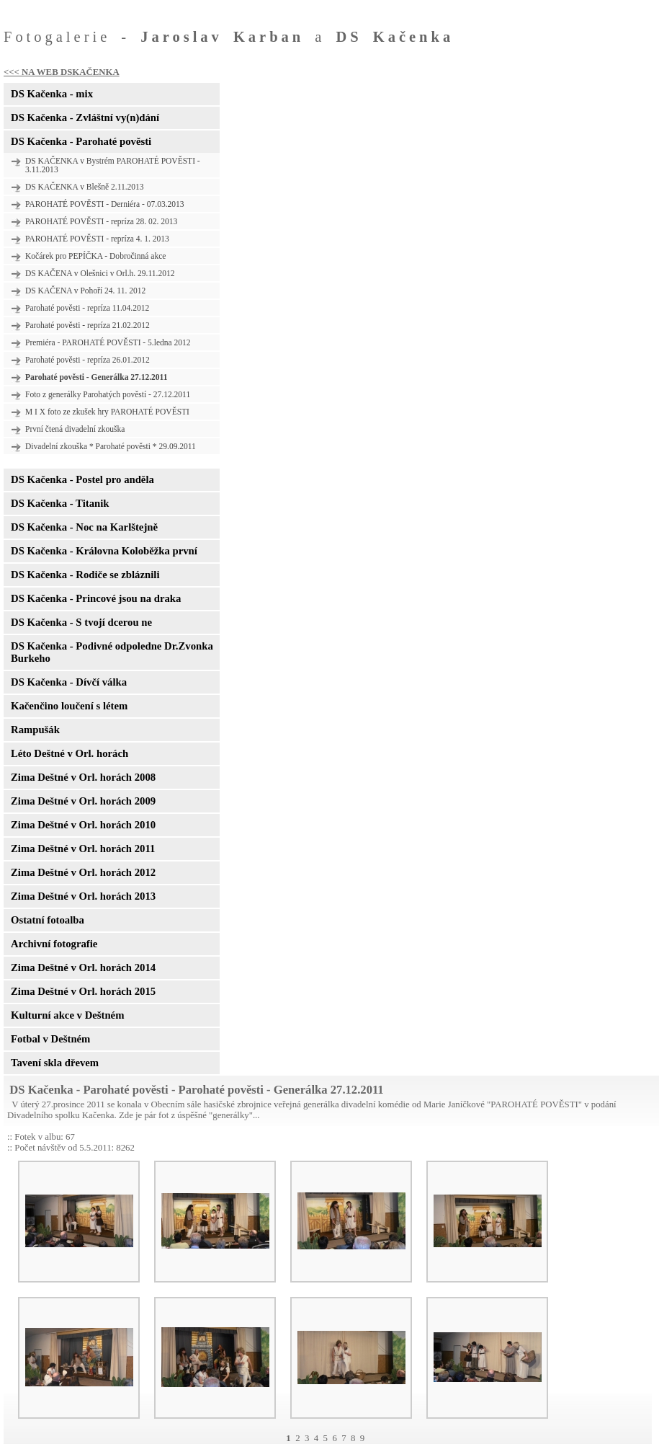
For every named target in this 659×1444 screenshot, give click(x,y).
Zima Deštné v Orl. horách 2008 (83, 777)
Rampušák (35, 729)
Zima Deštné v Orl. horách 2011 (83, 848)
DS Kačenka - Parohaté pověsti (81, 141)
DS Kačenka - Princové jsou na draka (96, 598)
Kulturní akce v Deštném (67, 1015)
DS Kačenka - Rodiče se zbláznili (85, 574)
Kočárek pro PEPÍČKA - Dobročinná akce (95, 256)
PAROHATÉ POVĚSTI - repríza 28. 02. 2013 (101, 221)
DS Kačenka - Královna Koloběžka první (104, 551)
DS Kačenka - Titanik (60, 503)
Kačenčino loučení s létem (69, 706)
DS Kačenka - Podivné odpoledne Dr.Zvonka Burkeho (112, 652)
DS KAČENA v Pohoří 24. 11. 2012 (85, 290)
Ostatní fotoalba (47, 920)
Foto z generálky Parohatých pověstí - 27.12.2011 (107, 394)
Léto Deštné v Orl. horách (69, 753)
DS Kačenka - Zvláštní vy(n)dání (85, 117)
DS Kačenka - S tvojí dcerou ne (81, 622)
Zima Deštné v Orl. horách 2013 (83, 896)
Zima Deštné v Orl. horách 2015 (83, 991)
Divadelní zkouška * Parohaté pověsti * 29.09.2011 (110, 446)
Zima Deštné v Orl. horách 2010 (83, 824)
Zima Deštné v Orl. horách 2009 (83, 801)
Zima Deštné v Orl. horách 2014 (83, 967)
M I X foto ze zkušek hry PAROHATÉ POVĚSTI (107, 411)
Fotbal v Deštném (50, 1039)
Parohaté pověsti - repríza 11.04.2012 (87, 308)
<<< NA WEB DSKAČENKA (62, 72)
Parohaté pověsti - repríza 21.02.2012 (87, 325)
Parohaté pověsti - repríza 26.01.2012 (87, 359)
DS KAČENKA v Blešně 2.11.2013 (84, 186)
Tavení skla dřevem (55, 1062)
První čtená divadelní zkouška (75, 429)
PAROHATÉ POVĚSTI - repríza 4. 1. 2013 (97, 238)
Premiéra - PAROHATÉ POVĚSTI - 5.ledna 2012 (108, 342)
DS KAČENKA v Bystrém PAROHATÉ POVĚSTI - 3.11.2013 (112, 165)
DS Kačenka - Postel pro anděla (82, 479)
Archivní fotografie (54, 943)
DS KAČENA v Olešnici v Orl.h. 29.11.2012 (100, 273)
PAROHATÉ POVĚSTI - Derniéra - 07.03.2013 (104, 204)
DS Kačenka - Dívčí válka (69, 682)
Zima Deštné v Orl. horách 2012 (83, 872)
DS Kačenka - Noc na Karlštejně (84, 527)
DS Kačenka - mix (52, 93)
